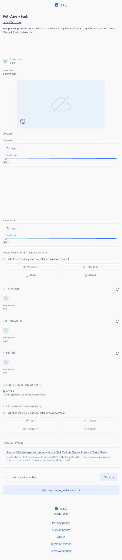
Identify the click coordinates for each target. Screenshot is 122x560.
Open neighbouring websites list (61, 490)
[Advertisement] (61, 45)
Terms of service (60, 544)
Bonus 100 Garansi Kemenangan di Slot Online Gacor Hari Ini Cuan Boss (56, 452)
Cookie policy (61, 530)
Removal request (61, 551)
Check (108, 477)
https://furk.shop (12, 22)
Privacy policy (61, 523)
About (61, 537)
